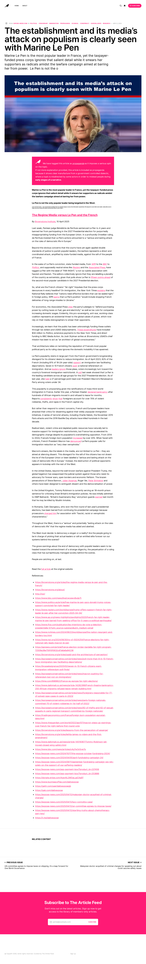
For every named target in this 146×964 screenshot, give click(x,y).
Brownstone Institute (45, 221)
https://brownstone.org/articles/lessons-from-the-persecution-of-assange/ (71, 730)
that (60, 398)
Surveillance (96, 23)
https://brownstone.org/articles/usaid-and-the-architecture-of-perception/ (71, 654)
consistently (46, 398)
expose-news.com (20, 23)
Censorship (43, 23)
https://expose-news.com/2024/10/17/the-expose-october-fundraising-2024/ (72, 753)
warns (56, 297)
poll (80, 372)
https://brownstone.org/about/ (50, 589)
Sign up (73, 954)
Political (33, 23)
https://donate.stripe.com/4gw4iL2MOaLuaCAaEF (59, 777)
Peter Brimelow (95, 480)
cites (70, 307)
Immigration (54, 23)
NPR (93, 264)
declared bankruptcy (98, 392)
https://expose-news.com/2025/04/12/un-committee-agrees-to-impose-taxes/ (73, 806)
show (55, 398)
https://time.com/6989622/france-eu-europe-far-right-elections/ (66, 681)
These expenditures (86, 330)
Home (17, 5)
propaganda (78, 163)
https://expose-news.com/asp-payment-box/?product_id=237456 (67, 769)
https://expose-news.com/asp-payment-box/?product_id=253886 (67, 773)
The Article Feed (48, 954)
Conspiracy (84, 23)
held (47, 379)
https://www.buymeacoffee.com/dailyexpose (57, 782)
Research (106, 23)
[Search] (120, 5)
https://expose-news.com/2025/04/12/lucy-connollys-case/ (64, 802)
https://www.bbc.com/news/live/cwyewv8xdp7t (58, 598)
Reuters (76, 267)
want (75, 366)
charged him (50, 513)
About (24, 5)
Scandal (75, 23)
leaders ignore (58, 369)
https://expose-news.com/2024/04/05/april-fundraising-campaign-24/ (69, 757)
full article (46, 569)
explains (101, 290)
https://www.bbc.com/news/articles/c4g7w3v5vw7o (60, 749)
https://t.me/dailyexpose (47, 818)
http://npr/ (40, 594)
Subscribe (135, 6)
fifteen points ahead (100, 277)
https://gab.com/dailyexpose (49, 790)
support (77, 362)
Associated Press (97, 267)
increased (77, 438)
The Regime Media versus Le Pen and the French (65, 215)
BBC (105, 264)
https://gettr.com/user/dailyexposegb (53, 786)
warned (98, 497)
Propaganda (65, 23)
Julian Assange (69, 480)
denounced (75, 441)
